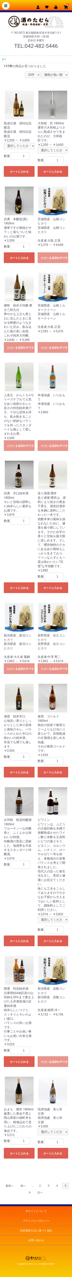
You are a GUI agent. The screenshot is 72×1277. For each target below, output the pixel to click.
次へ (40, 1192)
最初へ (10, 1185)
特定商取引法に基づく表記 (36, 1230)
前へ (23, 1185)
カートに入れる (19, 171)
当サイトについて (36, 1211)
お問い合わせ (36, 1240)
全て (4, 59)
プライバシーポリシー (36, 1220)
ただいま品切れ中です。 (54, 257)
